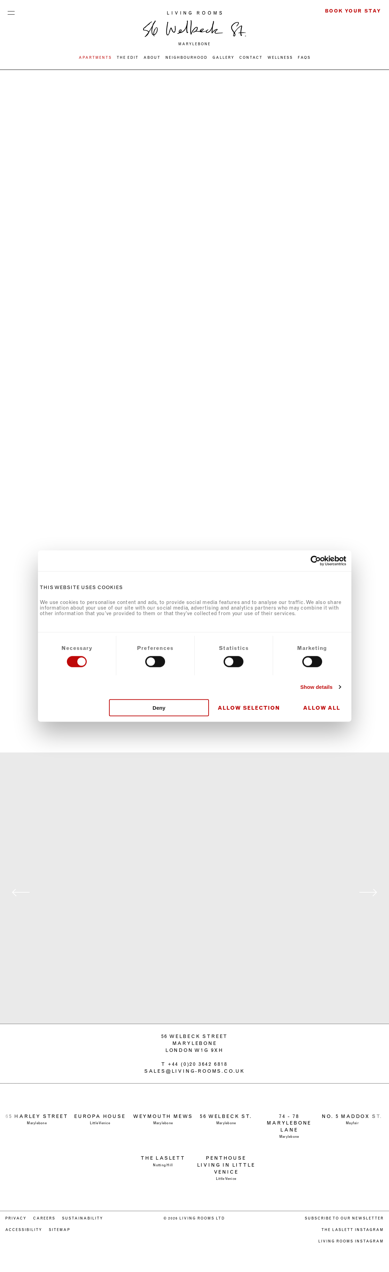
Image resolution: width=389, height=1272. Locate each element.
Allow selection (249, 707)
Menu (11, 11)
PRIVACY (15, 1218)
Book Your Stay (353, 11)
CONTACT (251, 57)
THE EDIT (128, 57)
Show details (316, 687)
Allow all (321, 707)
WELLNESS (280, 57)
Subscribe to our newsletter (344, 1218)
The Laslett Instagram (352, 1229)
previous (21, 892)
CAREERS (44, 1218)
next (368, 892)
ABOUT (152, 57)
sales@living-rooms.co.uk (194, 1071)
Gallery (223, 57)
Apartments (95, 57)
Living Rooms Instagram (351, 1241)
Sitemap (59, 1229)
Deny (159, 707)
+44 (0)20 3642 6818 (198, 1064)
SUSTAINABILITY (82, 1218)
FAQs (304, 57)
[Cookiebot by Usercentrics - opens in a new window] (315, 561)
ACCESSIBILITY (23, 1229)
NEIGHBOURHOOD (186, 57)
